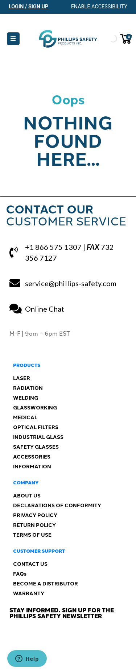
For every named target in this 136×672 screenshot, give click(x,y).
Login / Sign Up (28, 7)
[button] (13, 38)
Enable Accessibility (99, 7)
